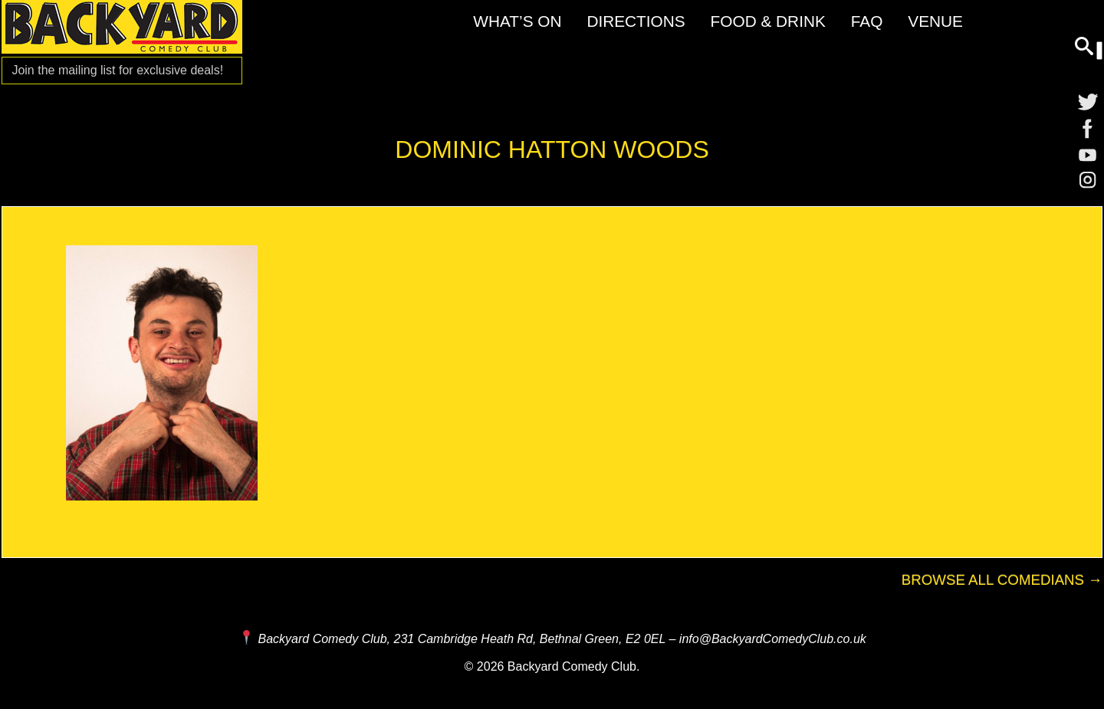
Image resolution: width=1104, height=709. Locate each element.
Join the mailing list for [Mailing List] (117, 70)
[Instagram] (1088, 184)
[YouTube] (1088, 156)
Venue (935, 21)
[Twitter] (1088, 101)
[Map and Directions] (246, 639)
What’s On (517, 21)
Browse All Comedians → (1002, 580)
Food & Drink (768, 21)
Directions (635, 21)
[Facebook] (1088, 129)
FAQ (867, 21)
